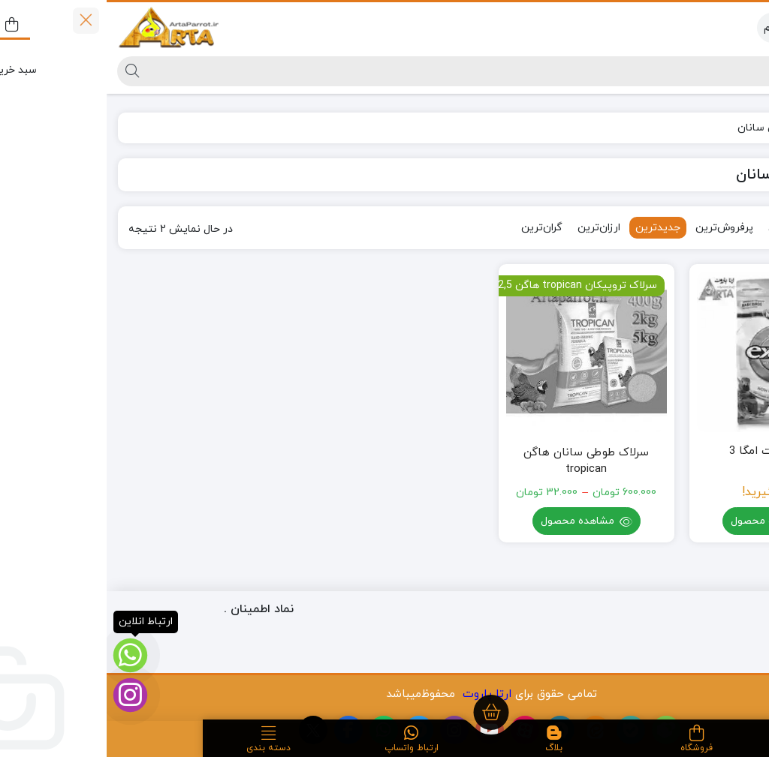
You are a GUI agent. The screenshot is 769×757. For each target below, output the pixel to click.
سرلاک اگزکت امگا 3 (670, 451)
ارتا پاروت (380, 694)
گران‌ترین (435, 228)
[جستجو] (397, 71)
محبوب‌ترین (689, 228)
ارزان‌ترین (492, 228)
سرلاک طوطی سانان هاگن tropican (479, 461)
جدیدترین (551, 228)
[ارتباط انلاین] (24, 655)
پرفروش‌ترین (618, 228)
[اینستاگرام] (24, 695)
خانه (740, 128)
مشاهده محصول (670, 522)
